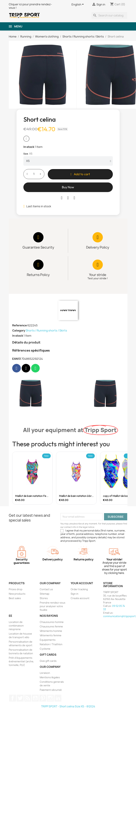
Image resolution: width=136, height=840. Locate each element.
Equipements (48, 639)
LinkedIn (58, 698)
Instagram (50, 698)
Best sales (15, 598)
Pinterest (42, 698)
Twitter (20, 698)
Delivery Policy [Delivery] (97, 247)
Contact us (46, 589)
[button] (26, 139)
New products (17, 593)
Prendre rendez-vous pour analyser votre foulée (52, 606)
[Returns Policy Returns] (38, 265)
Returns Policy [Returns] (38, 275)
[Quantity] (34, 174)
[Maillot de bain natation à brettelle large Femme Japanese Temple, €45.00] (76, 478)
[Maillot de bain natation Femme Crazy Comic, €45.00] (32, 478)
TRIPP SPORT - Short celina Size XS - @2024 (68, 706)
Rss (27, 698)
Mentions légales (50, 677)
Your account (82, 583)
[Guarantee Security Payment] (38, 237)
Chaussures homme (52, 622)
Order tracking (79, 589)
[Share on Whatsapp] (35, 368)
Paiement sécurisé (51, 689)
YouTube (35, 698)
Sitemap (44, 593)
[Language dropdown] (78, 5)
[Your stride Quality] (98, 265)
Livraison (45, 673)
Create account (80, 598)
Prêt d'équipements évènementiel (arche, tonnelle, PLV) (21, 661)
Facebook (12, 698)
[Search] (109, 15)
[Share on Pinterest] (74, 197)
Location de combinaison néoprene (16, 625)
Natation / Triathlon (51, 644)
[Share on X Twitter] (26, 368)
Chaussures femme (51, 626)
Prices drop (15, 589)
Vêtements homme (51, 631)
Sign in (74, 593)
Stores (44, 598)
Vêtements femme (50, 635)
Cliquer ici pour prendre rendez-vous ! (30, 6)
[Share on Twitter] (68, 197)
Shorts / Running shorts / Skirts (46, 330)
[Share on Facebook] (61, 197)
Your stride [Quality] (97, 275)
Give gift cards (48, 661)
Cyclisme (45, 648)
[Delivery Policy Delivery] (98, 237)
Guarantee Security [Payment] (38, 247)
